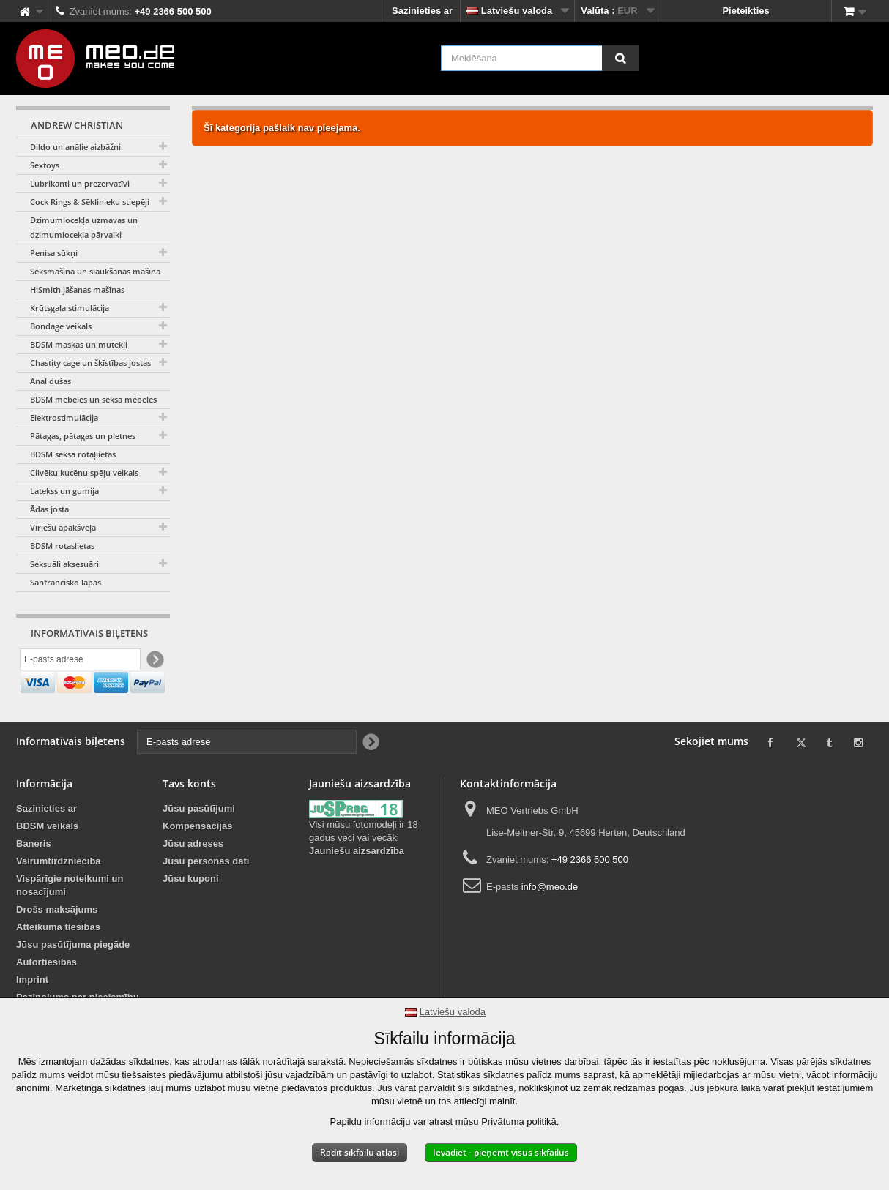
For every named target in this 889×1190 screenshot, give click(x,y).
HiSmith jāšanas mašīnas (77, 289)
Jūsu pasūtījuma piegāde (73, 975)
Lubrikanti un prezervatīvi (80, 183)
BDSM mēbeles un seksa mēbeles (93, 399)
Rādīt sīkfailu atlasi (359, 1152)
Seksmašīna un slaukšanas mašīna (95, 271)
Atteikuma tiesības (58, 958)
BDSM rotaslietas (62, 545)
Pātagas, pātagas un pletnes (82, 435)
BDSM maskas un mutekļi (78, 344)
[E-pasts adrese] (80, 661)
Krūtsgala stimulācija (69, 307)
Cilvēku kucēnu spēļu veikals (84, 472)
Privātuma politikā (519, 1121)
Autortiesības (46, 993)
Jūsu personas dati (206, 892)
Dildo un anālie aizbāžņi (75, 146)
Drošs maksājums (56, 940)
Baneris (33, 874)
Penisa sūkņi (54, 252)
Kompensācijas (197, 857)
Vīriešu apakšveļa (63, 527)
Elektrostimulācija (64, 417)
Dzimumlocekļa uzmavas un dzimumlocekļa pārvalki (84, 227)
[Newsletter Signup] (154, 661)
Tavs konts (189, 815)
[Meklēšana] (620, 58)
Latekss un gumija (64, 490)
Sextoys (44, 165)
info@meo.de (550, 918)
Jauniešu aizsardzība (356, 882)
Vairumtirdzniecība (58, 892)
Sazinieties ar (422, 10)
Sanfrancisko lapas (65, 582)
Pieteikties (745, 10)
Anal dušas (50, 380)
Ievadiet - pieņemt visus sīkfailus (501, 1152)
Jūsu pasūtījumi (199, 839)
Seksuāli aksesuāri (64, 563)
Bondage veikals (61, 326)
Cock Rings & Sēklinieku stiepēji (89, 201)
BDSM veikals (47, 857)
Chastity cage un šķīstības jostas (90, 362)
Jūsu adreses (193, 874)
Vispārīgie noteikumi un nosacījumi (69, 917)
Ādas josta (49, 509)
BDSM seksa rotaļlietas (73, 454)
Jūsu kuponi (191, 910)
